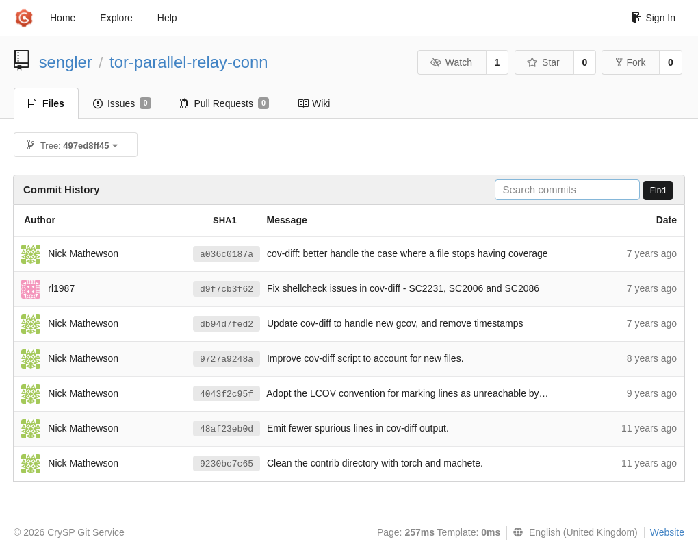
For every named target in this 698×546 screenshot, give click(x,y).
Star (543, 62)
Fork (630, 62)
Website (667, 532)
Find (658, 190)
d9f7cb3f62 (226, 289)
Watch (451, 62)
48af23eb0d (226, 429)
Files (46, 103)
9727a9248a (226, 359)
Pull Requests (225, 103)
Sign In (653, 17)
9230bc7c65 (226, 464)
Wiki (314, 103)
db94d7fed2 (226, 324)
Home (62, 17)
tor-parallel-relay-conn (188, 62)
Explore (116, 17)
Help (167, 17)
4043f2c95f (226, 394)
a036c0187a (226, 254)
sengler (65, 62)
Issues (122, 103)
